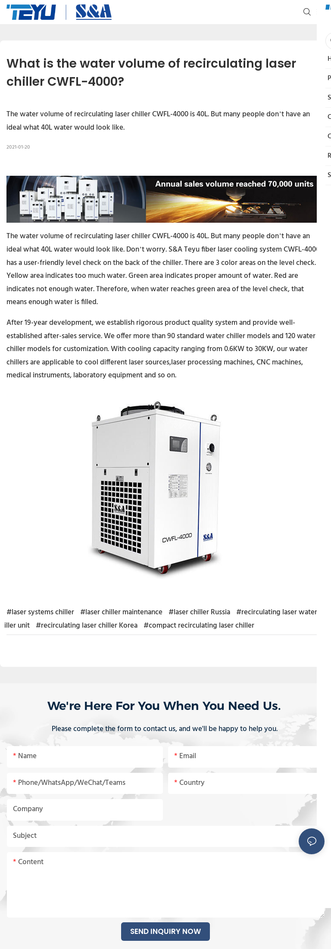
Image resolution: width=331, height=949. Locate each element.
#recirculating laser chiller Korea (86, 626)
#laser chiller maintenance (121, 612)
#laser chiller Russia (199, 612)
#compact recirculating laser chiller (199, 626)
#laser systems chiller (40, 612)
